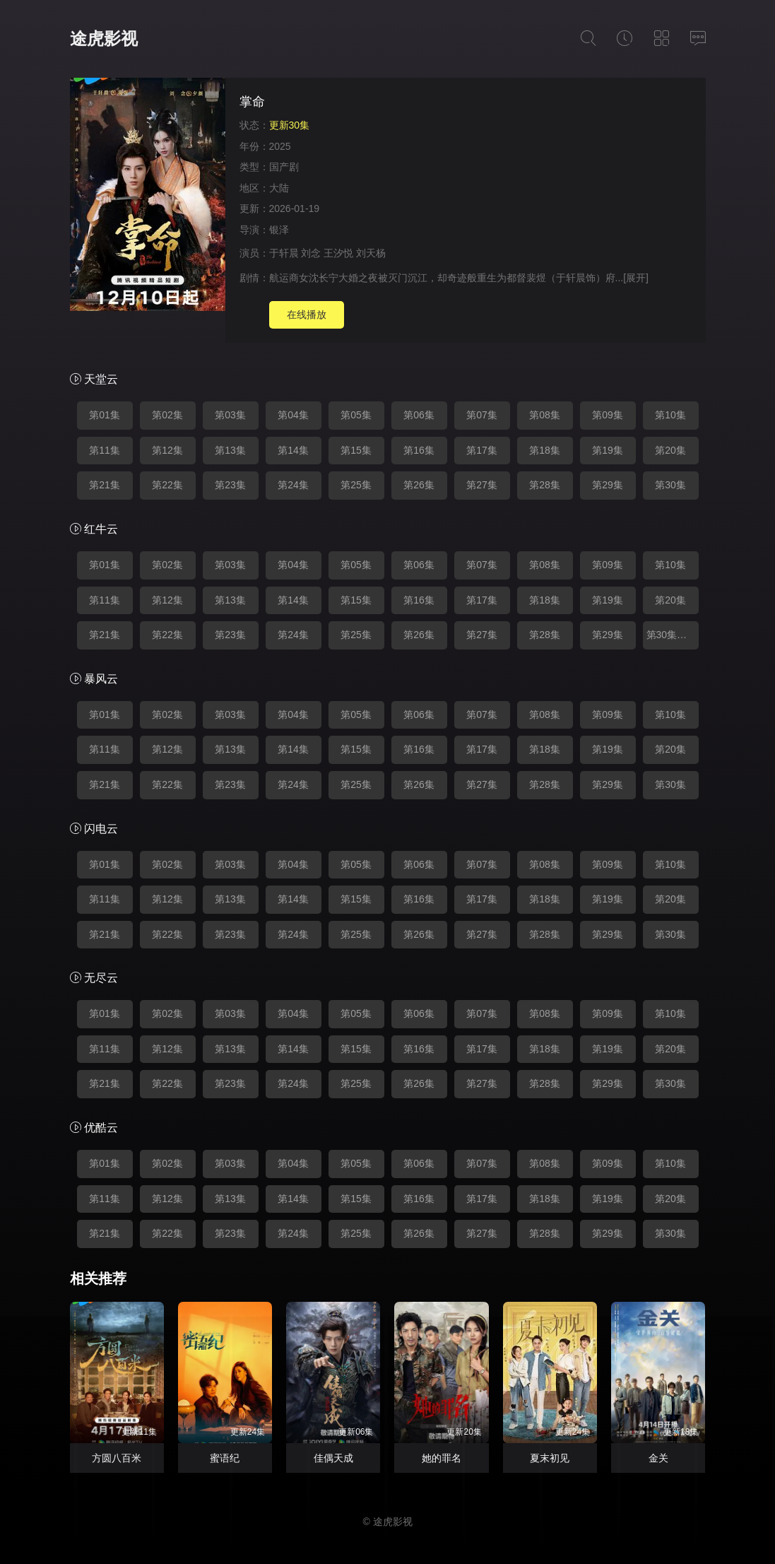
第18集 (544, 450)
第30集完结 (671, 634)
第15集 (356, 450)
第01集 (104, 415)
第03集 (230, 415)
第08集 (544, 415)
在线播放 (306, 314)
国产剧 (284, 166)
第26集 (418, 484)
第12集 (167, 450)
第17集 (481, 450)
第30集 (670, 484)
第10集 (670, 415)
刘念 (311, 253)
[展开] (636, 277)
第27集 (481, 484)
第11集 (104, 450)
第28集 (544, 484)
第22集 (167, 484)
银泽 (279, 229)
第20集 (670, 450)
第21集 (104, 484)
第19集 (607, 450)
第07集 (481, 415)
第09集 (607, 415)
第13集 (230, 450)
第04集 (293, 415)
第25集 (356, 484)
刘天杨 (371, 253)
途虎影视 (104, 38)
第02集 (167, 415)
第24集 (293, 484)
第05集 (356, 415)
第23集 (230, 484)
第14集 (293, 450)
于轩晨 (284, 253)
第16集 (418, 450)
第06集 (418, 415)
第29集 (607, 484)
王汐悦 (338, 253)
